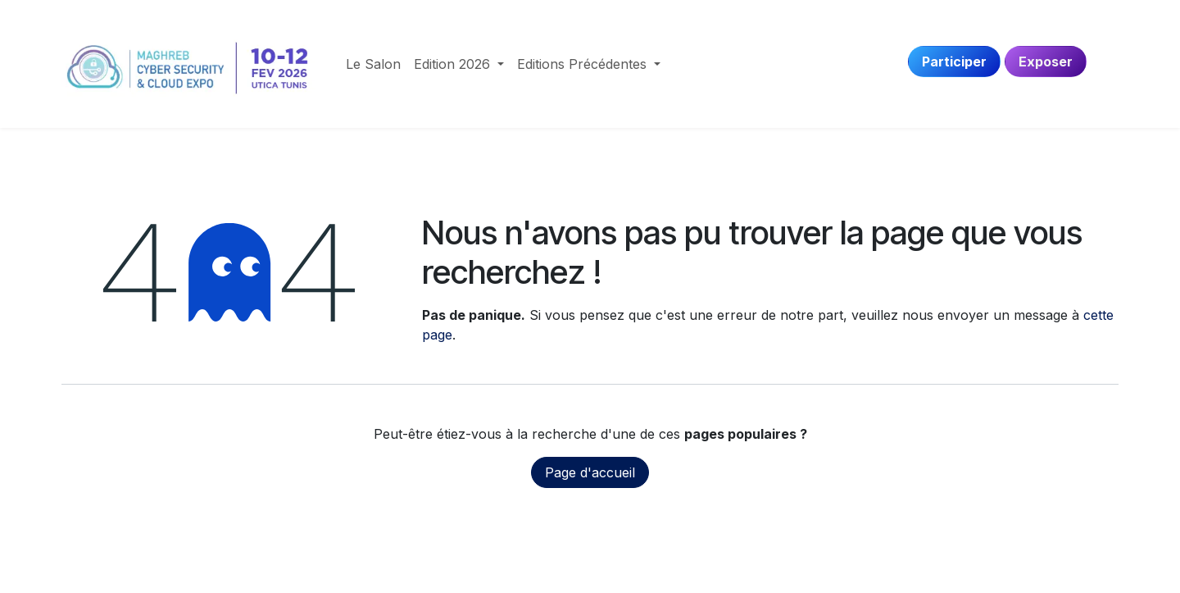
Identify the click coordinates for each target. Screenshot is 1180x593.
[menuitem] (373, 64)
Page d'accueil (590, 472)
